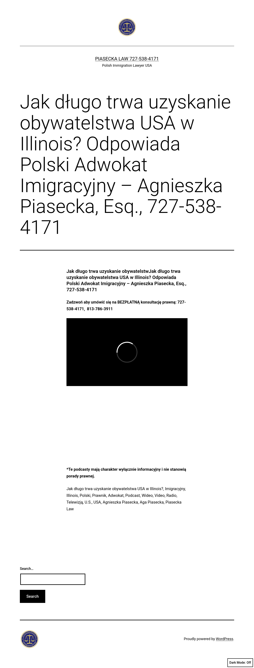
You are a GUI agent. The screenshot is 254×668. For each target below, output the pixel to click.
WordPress (224, 639)
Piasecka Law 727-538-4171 (127, 59)
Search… (27, 568)
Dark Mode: (240, 662)
